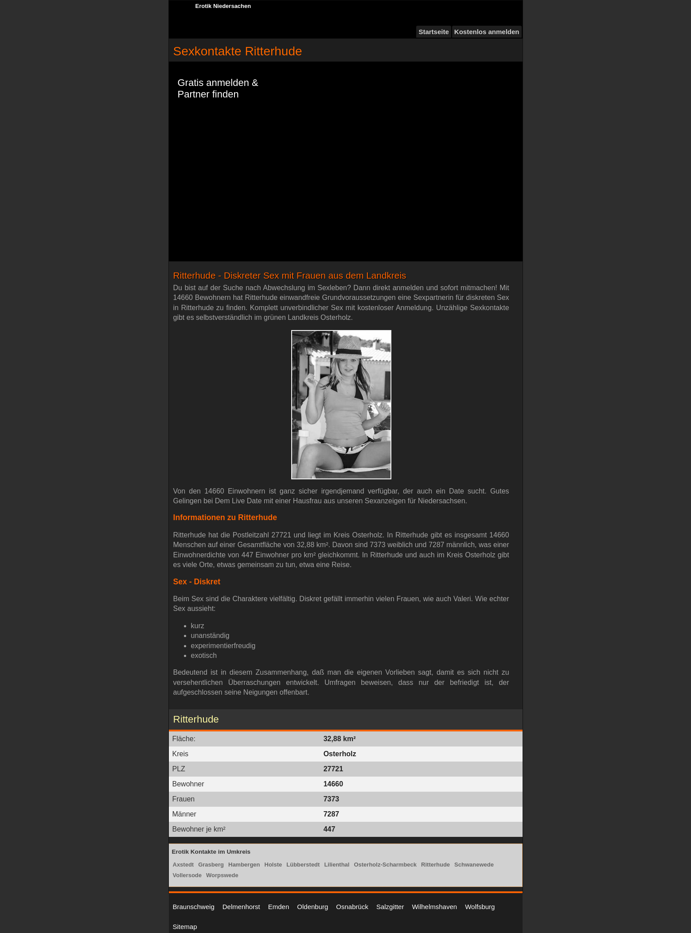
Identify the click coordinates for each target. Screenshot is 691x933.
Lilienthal (336, 864)
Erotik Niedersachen (223, 6)
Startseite (433, 31)
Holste (273, 864)
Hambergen (244, 864)
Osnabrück (352, 906)
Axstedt (183, 864)
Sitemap (185, 926)
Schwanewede (474, 864)
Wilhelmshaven (434, 906)
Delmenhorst (241, 906)
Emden (278, 906)
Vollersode (187, 875)
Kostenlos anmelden (486, 31)
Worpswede (222, 875)
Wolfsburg (480, 906)
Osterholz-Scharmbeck (385, 864)
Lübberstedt (303, 864)
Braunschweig (194, 906)
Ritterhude (435, 864)
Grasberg (211, 864)
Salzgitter (390, 906)
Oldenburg (312, 906)
